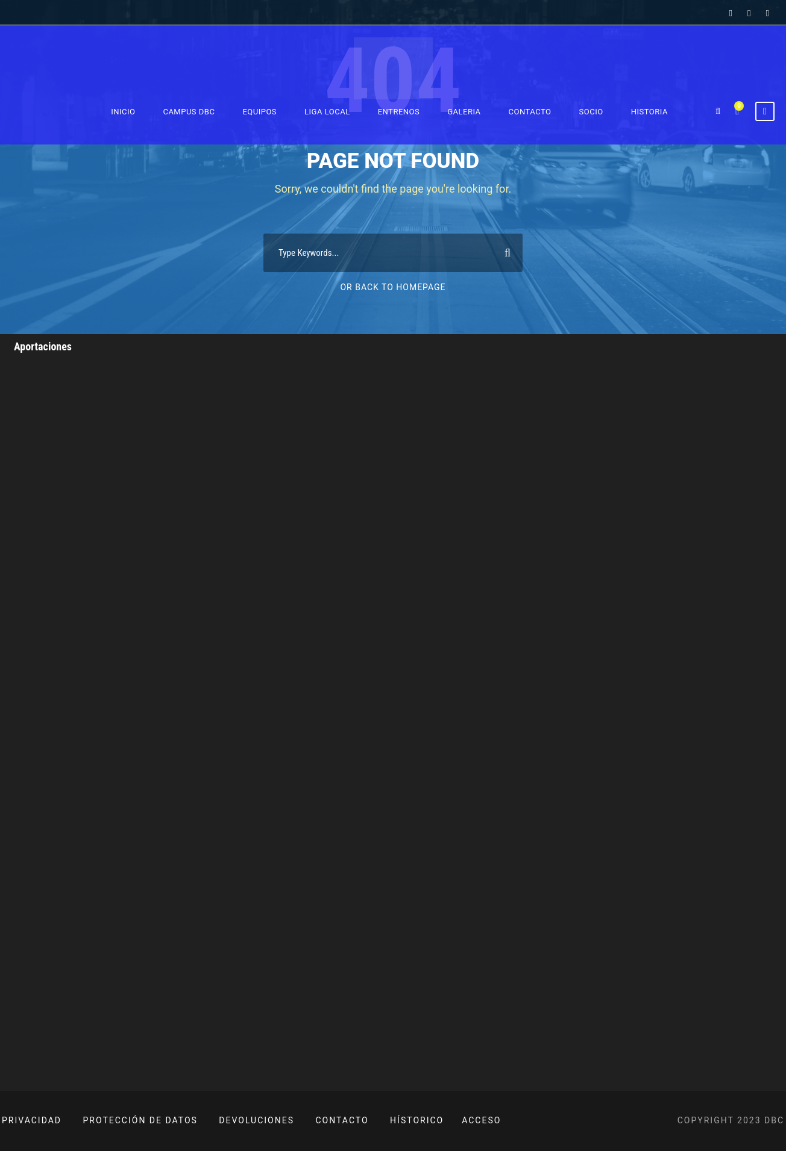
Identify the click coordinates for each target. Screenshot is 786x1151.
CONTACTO (342, 1120)
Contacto (530, 111)
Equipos (259, 111)
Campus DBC (189, 111)
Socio (591, 111)
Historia (649, 111)
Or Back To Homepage (392, 287)
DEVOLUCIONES (256, 1120)
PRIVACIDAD (31, 1120)
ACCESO (481, 1120)
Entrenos (399, 111)
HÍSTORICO (417, 1120)
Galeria (463, 111)
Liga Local (327, 111)
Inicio (123, 111)
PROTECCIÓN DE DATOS (140, 1120)
